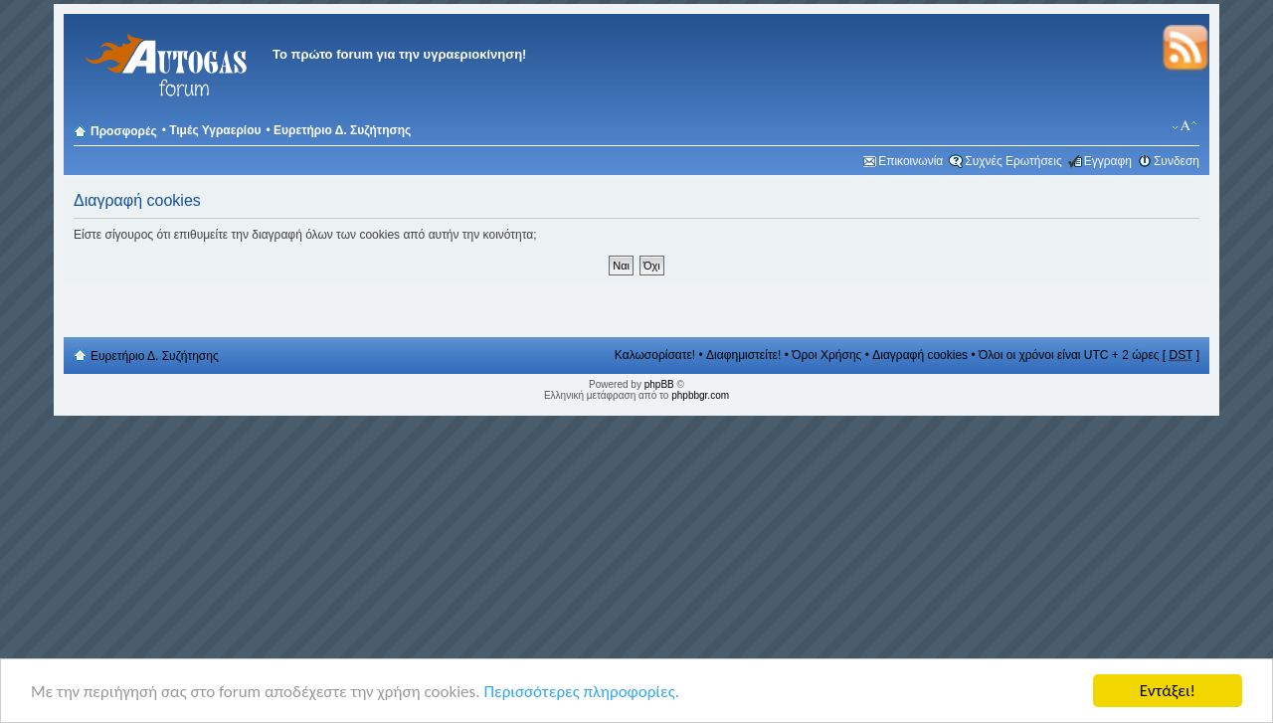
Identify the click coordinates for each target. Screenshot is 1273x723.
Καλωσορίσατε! (655, 355)
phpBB (659, 384)
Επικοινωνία (910, 161)
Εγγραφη (1108, 161)
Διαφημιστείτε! (743, 355)
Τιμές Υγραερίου (215, 130)
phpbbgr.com (700, 395)
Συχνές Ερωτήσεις (1013, 161)
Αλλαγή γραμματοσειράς (1185, 126)
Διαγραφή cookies (920, 355)
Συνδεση (1176, 161)
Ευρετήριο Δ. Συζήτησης (342, 130)
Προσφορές (124, 131)
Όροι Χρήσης (826, 355)
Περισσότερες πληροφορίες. (581, 692)
